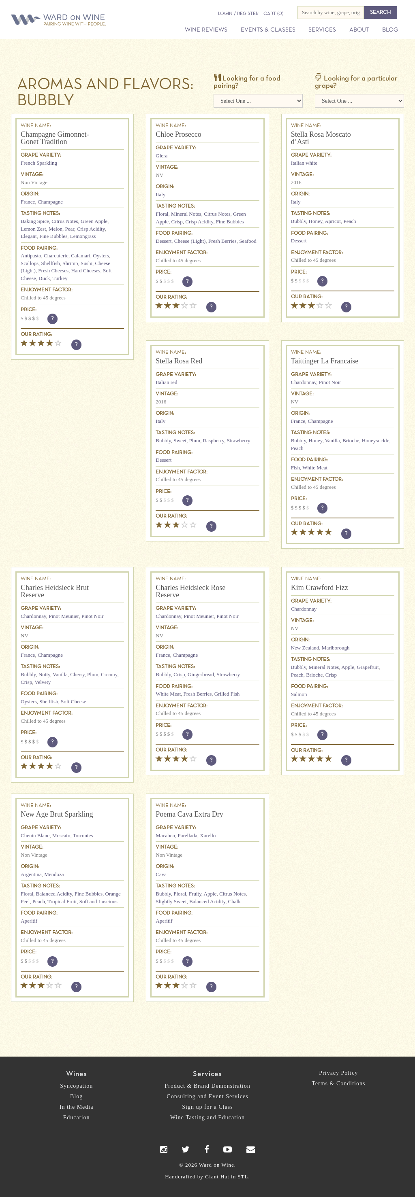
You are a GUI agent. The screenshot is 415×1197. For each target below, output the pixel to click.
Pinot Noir (330, 382)
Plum (194, 440)
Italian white (304, 163)
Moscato (61, 835)
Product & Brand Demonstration (207, 1086)
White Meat (314, 468)
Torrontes (83, 835)
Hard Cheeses (86, 270)
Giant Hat (217, 1177)
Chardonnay (304, 382)
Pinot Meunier (64, 616)
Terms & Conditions (338, 1083)
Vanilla (332, 440)
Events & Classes (268, 30)
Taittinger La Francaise (325, 361)
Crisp (177, 222)
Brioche (350, 440)
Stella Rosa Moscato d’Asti (321, 138)
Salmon (299, 694)
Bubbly (298, 221)
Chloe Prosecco (178, 134)
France (28, 202)
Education (76, 1117)
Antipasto (31, 256)
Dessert (163, 241)
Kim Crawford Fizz (319, 588)
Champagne (50, 202)
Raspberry (214, 440)
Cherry (77, 674)
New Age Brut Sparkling (57, 814)
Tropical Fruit (62, 901)
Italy (160, 194)
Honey (316, 221)
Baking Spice (35, 221)
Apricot (333, 221)
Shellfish (50, 263)
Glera (161, 156)
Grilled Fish (227, 694)
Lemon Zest (33, 229)
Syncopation (76, 1086)
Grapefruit (368, 667)
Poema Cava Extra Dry (189, 814)
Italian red (166, 382)
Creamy (109, 674)
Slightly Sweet (171, 901)
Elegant (29, 236)
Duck (44, 278)
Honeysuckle (375, 440)
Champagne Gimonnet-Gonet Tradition (55, 138)
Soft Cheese (73, 701)
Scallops (30, 263)
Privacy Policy (338, 1073)
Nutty (44, 674)
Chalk (234, 901)
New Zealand (305, 648)
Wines (76, 1074)
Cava (161, 874)
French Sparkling (39, 163)
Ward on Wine (61, 20)
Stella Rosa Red (179, 361)
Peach (349, 221)
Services (322, 30)
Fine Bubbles (53, 236)
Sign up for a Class (207, 1107)
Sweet (179, 440)
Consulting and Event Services (207, 1096)
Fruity (195, 894)
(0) (273, 14)
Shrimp (70, 263)
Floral (162, 214)
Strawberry (238, 440)
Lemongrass (83, 236)
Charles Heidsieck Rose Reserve (190, 591)
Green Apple (94, 221)
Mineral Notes (186, 214)
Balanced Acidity (54, 894)
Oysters (101, 256)
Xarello (208, 835)
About (359, 30)
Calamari (80, 256)
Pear (69, 229)
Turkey (59, 278)
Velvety (42, 682)
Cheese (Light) (190, 241)
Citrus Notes (64, 221)
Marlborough (336, 648)
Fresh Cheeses (53, 270)
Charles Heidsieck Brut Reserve (55, 591)
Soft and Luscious (98, 901)
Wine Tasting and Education (207, 1117)
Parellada (187, 835)
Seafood (248, 241)
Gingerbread (201, 674)
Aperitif (29, 921)
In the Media (77, 1107)
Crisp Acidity (91, 229)
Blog (390, 30)
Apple (347, 667)
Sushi (86, 263)
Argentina (31, 874)
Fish (295, 468)
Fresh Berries (222, 241)
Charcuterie (56, 256)
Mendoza (54, 874)
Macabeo (165, 835)
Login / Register (238, 14)
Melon (55, 229)
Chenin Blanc (35, 835)
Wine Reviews (206, 30)
